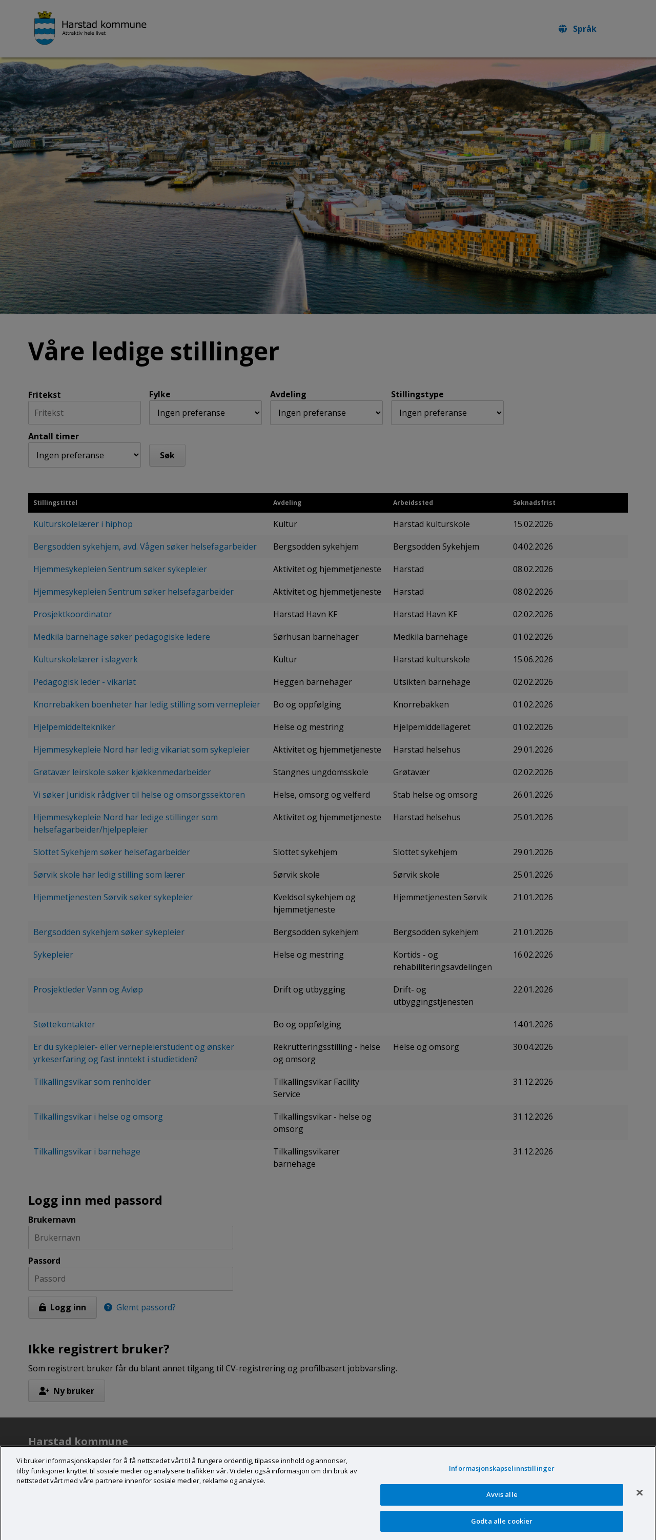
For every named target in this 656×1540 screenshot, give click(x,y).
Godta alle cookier (501, 1527)
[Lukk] (639, 1499)
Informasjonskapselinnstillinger (502, 1475)
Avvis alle (502, 1501)
